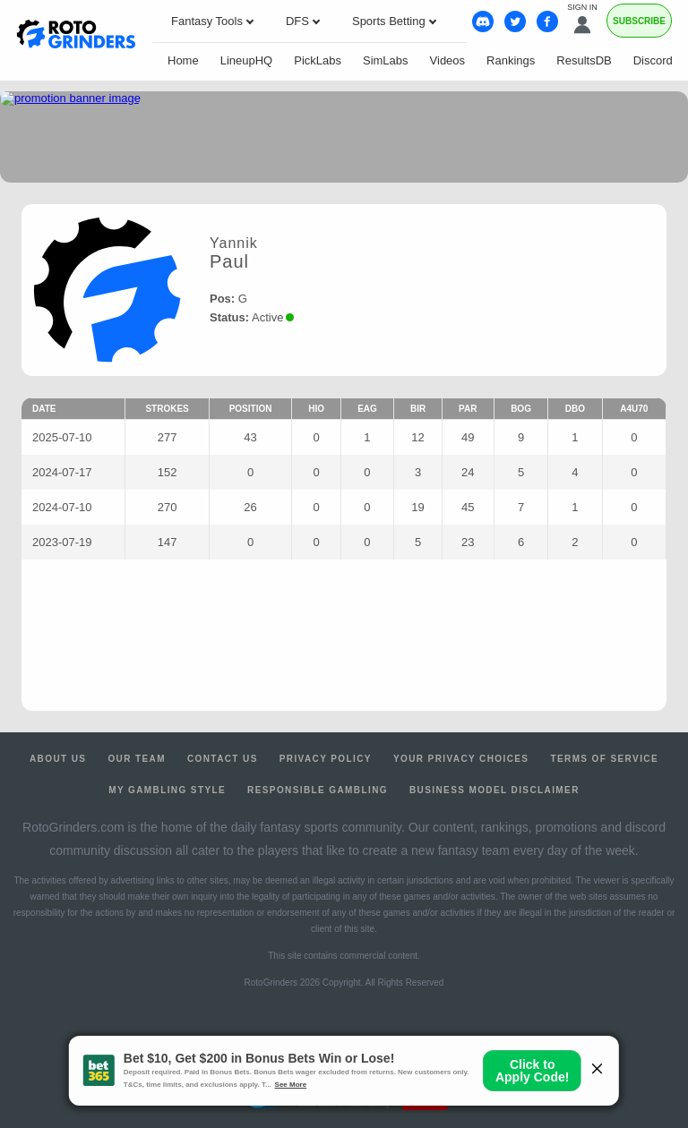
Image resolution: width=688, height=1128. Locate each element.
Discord (653, 60)
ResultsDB (583, 60)
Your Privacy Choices (461, 759)
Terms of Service (604, 759)
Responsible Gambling (317, 790)
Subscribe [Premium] (639, 21)
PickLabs (317, 60)
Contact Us (222, 759)
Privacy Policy (326, 759)
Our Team (137, 759)
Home (183, 60)
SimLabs (385, 60)
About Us (58, 759)
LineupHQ (246, 60)
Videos (448, 60)
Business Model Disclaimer (494, 790)
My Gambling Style (167, 790)
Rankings (510, 60)
